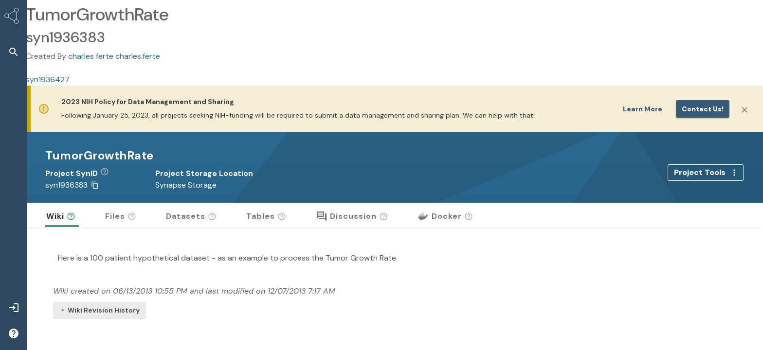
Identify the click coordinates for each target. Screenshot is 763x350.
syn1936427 (48, 79)
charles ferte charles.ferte (114, 56)
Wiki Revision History (99, 310)
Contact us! (703, 109)
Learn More (642, 109)
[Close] (744, 110)
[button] (108, 173)
